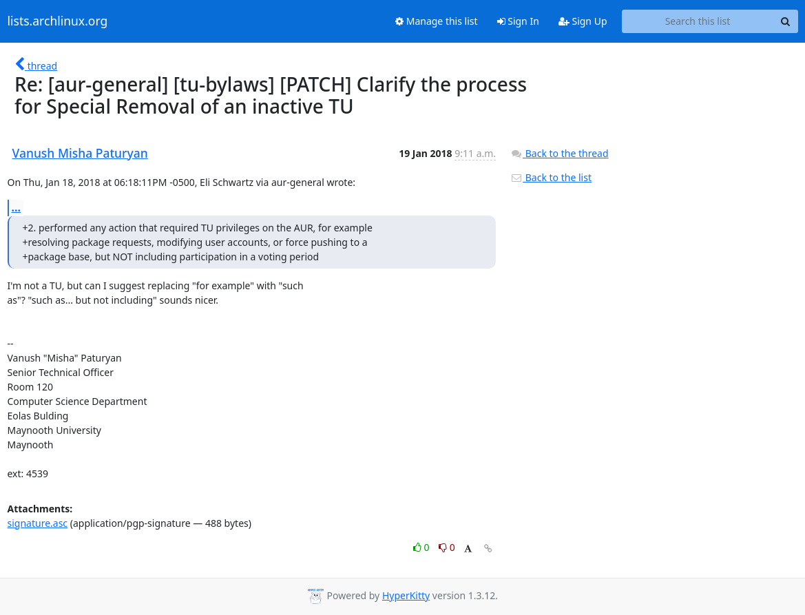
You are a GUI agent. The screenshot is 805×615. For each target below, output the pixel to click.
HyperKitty (406, 595)
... (16, 207)
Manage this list (436, 21)
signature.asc (38, 523)
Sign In (518, 21)
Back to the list (551, 177)
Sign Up (582, 21)
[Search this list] (698, 21)
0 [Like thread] (422, 547)
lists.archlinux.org (58, 21)
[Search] (785, 21)
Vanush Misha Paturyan (80, 153)
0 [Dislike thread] (447, 547)
